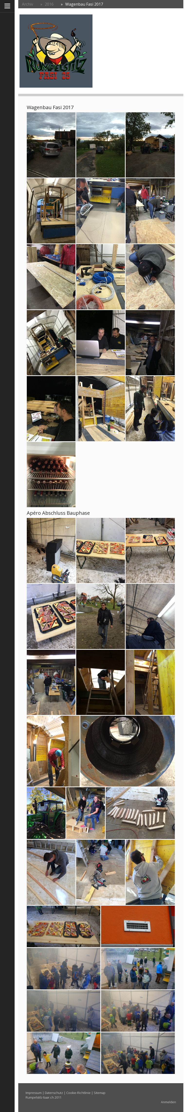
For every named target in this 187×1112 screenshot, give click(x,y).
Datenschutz (54, 1093)
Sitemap (99, 1093)
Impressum (34, 1093)
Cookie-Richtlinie (78, 1093)
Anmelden (168, 1102)
